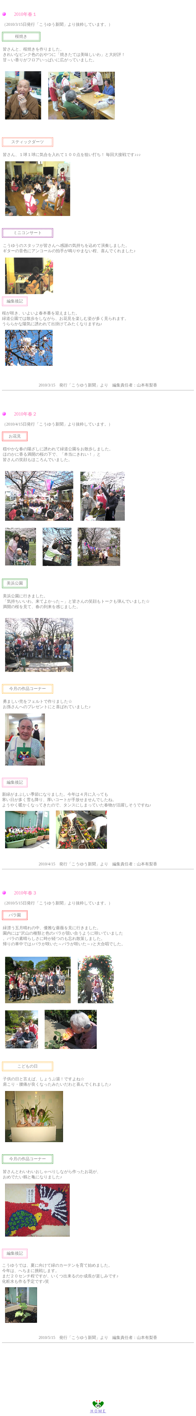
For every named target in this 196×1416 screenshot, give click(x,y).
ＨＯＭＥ (98, 1409)
